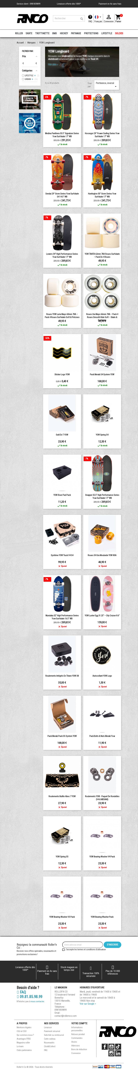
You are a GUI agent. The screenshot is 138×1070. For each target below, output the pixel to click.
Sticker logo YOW (62, 374)
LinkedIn (118, 1053)
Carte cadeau (49, 1039)
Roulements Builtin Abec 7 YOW (62, 796)
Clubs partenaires (24, 1050)
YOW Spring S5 (62, 856)
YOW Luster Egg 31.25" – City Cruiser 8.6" (102, 615)
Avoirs (74, 1042)
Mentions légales (24, 1027)
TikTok (118, 1047)
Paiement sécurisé (52, 1031)
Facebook (105, 1047)
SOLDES (119, 33)
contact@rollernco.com (66, 1015)
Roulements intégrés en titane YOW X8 (62, 676)
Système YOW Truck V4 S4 (62, 555)
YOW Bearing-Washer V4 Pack (102, 856)
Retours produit (78, 1034)
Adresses (75, 1045)
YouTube (111, 1047)
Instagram (111, 1053)
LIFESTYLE (106, 33)
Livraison (48, 1027)
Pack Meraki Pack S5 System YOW (62, 736)
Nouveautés (49, 1042)
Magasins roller (23, 1042)
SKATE (29, 33)
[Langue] (98, 18)
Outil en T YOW (62, 435)
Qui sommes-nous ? (25, 1035)
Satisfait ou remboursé (54, 1035)
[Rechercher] (69, 18)
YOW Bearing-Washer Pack (102, 917)
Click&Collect (49, 1046)
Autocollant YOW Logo (102, 676)
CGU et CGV (22, 1031)
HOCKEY (64, 33)
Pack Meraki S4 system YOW (102, 374)
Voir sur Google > (88, 1003)
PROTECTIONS (91, 33)
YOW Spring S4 (102, 435)
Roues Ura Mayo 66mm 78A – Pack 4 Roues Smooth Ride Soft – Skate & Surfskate (102, 317)
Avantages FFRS (24, 1039)
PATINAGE (76, 33)
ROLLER (19, 33)
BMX (54, 33)
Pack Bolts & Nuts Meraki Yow (102, 736)
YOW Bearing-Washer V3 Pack (62, 917)
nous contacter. (37, 1001)
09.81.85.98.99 (29, 996)
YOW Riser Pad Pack (62, 495)
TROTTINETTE (42, 33)
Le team (20, 1046)
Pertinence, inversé (106, 85)
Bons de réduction (79, 1049)
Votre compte (79, 1023)
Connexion (76, 1053)
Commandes (76, 1038)
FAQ (90, 21)
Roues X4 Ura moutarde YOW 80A (102, 555)
